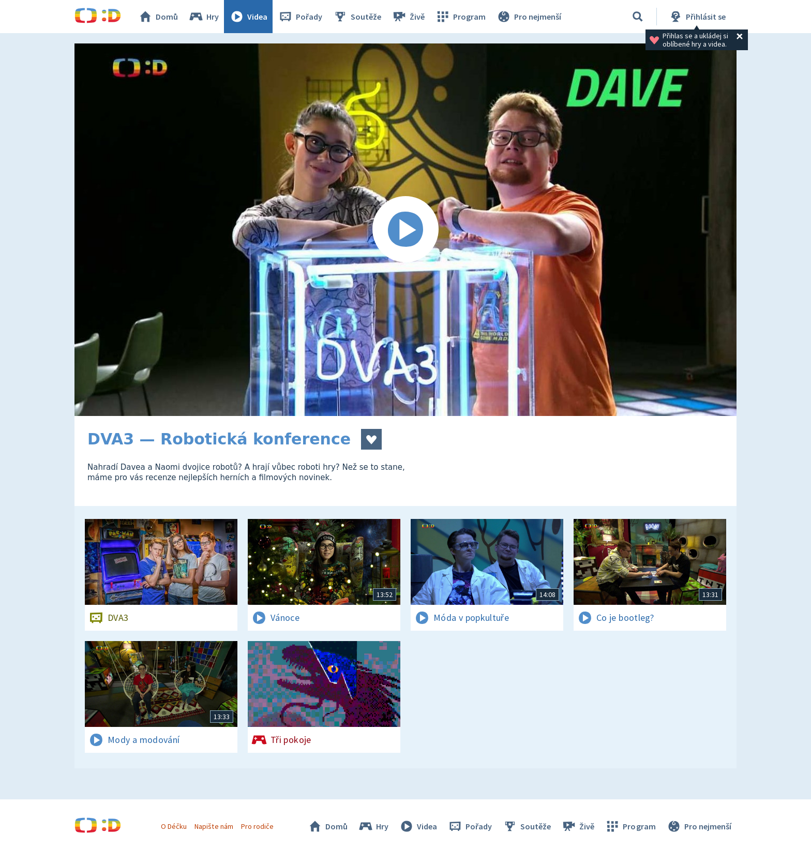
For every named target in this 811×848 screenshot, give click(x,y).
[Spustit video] (405, 229)
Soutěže (357, 16)
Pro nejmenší (528, 16)
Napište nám (213, 826)
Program (460, 16)
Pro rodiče (257, 826)
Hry (203, 16)
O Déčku (174, 826)
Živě (408, 16)
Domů (158, 16)
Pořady (300, 16)
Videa (248, 16)
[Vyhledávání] (637, 16)
